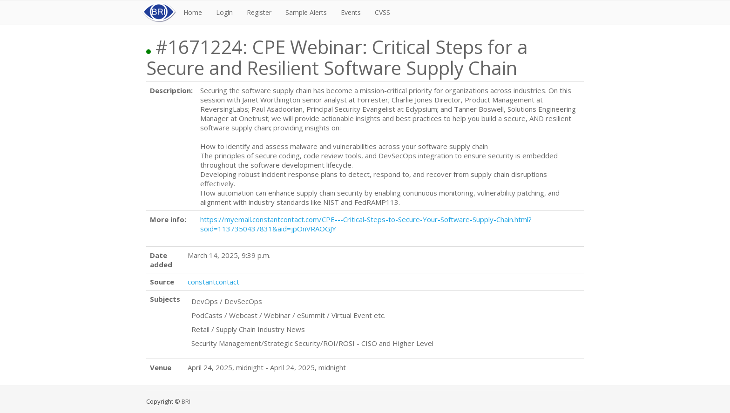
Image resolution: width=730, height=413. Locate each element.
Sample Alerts (306, 12)
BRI (186, 401)
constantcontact (213, 281)
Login (224, 12)
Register (259, 12)
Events (351, 12)
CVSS (382, 12)
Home (192, 12)
